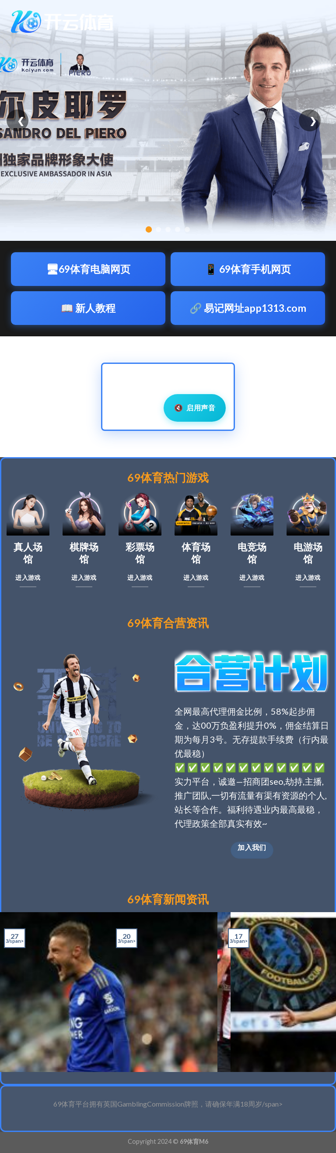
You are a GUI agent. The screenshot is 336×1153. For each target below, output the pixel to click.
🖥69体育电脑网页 (88, 269)
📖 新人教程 (88, 308)
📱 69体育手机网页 (248, 269)
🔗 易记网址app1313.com (247, 308)
